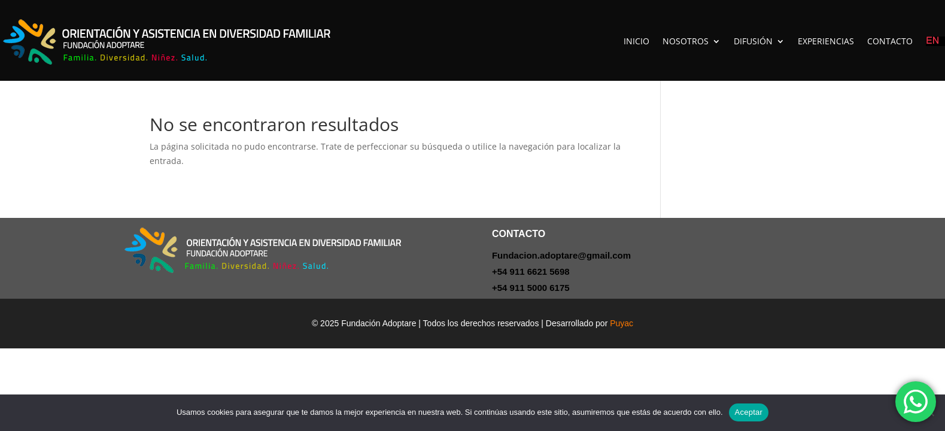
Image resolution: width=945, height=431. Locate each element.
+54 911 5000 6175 (531, 288)
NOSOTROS (686, 41)
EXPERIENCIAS (826, 41)
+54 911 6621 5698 (531, 271)
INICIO (636, 41)
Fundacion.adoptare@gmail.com (561, 255)
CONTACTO (890, 41)
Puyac (621, 323)
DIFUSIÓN (753, 41)
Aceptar (749, 412)
